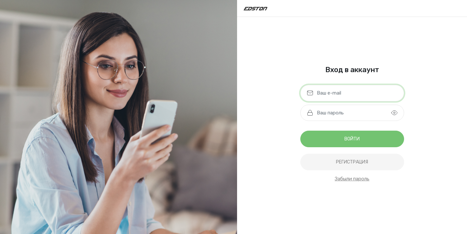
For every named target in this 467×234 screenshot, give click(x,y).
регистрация (352, 162)
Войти (352, 139)
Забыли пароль (352, 179)
